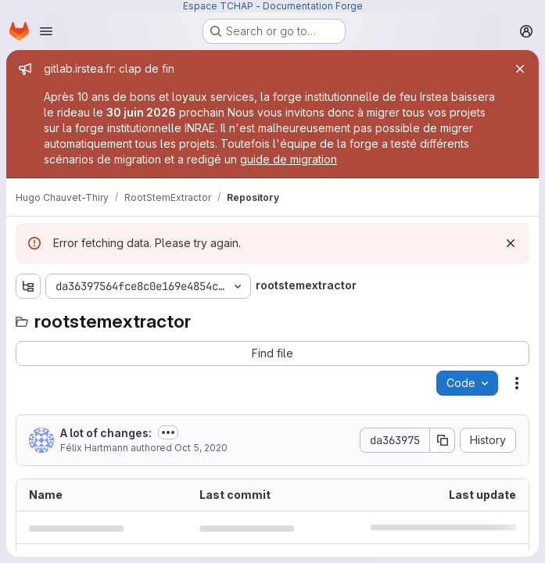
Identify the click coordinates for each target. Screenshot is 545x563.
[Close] (520, 68)
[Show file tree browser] (28, 286)
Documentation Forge (313, 6)
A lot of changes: (106, 432)
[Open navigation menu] (46, 31)
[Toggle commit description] (168, 432)
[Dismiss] (510, 243)
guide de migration (288, 159)
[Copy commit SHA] (442, 440)
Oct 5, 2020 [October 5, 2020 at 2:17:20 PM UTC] (201, 448)
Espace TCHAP (218, 6)
